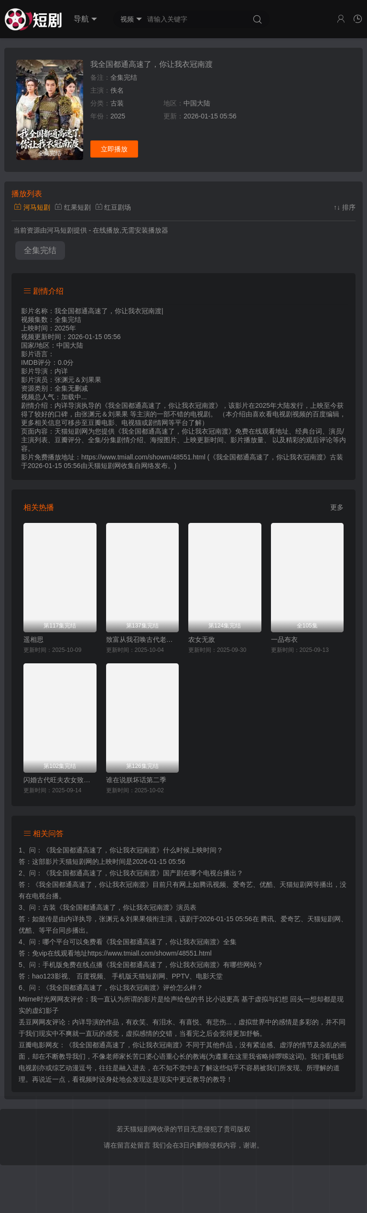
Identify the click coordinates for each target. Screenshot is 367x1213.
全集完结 (40, 250)
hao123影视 (50, 976)
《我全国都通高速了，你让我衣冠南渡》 (103, 850)
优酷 (25, 930)
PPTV (181, 976)
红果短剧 (72, 207)
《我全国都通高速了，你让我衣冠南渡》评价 (109, 987)
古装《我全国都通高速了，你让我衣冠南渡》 (109, 907)
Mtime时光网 (38, 999)
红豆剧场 (113, 207)
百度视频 (89, 976)
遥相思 (33, 639)
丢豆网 (29, 1022)
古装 (117, 103)
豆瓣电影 (32, 1045)
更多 (337, 507)
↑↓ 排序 (345, 207)
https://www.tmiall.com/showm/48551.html (149, 953)
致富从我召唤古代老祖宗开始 (142, 639)
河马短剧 (32, 207)
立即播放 (114, 149)
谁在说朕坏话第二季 (136, 780)
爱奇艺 (291, 919)
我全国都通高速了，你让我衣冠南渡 (151, 64)
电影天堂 (209, 976)
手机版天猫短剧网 (138, 976)
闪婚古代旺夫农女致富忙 (60, 780)
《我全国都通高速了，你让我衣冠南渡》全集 (170, 942)
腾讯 (267, 919)
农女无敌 (201, 639)
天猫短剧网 (104, 465)
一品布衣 (284, 639)
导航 (85, 19)
